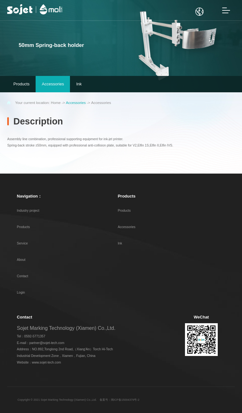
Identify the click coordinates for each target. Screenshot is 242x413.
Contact (22, 276)
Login (21, 292)
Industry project (28, 210)
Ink (120, 243)
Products (23, 227)
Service (22, 243)
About (21, 259)
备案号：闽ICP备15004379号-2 (120, 399)
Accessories (76, 102)
